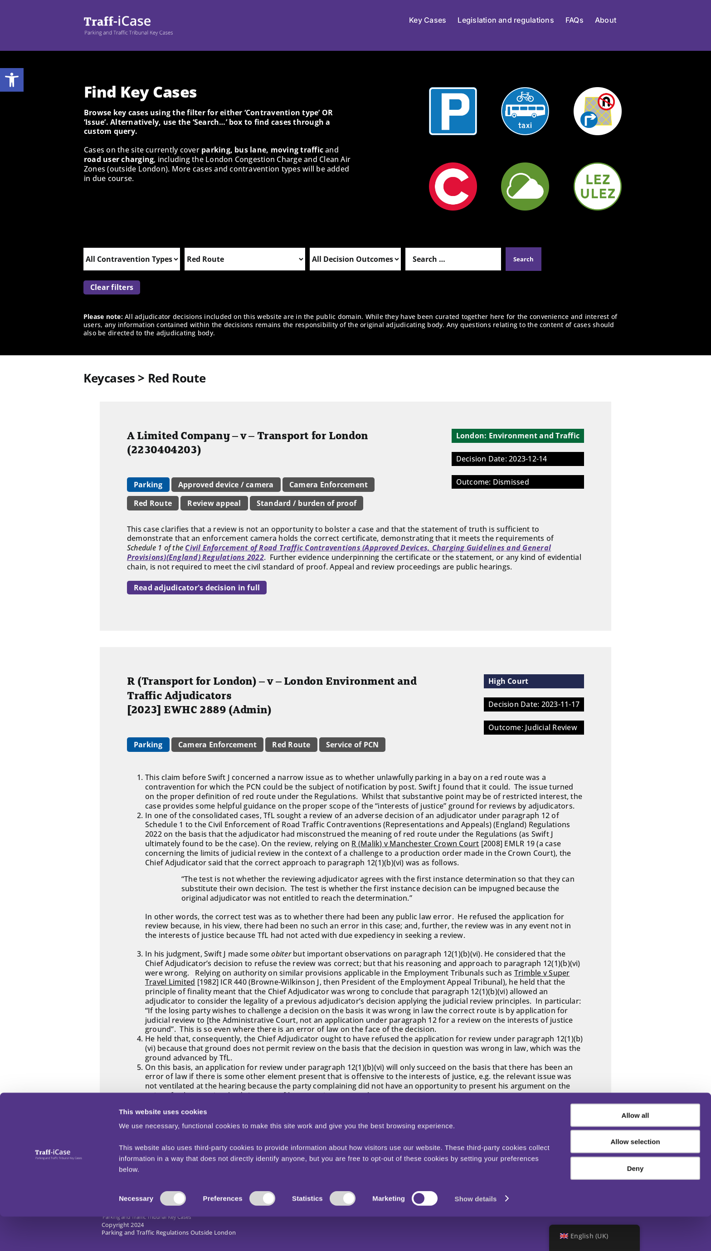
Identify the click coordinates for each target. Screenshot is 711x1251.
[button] (12, 80)
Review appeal (214, 503)
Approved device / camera (226, 485)
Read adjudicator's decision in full (197, 588)
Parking (148, 485)
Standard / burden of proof (306, 503)
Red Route (153, 503)
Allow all (635, 1149)
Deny (635, 1203)
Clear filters (111, 287)
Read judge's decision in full (185, 1114)
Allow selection (635, 1176)
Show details (476, 1233)
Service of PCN (352, 745)
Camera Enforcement (328, 485)
